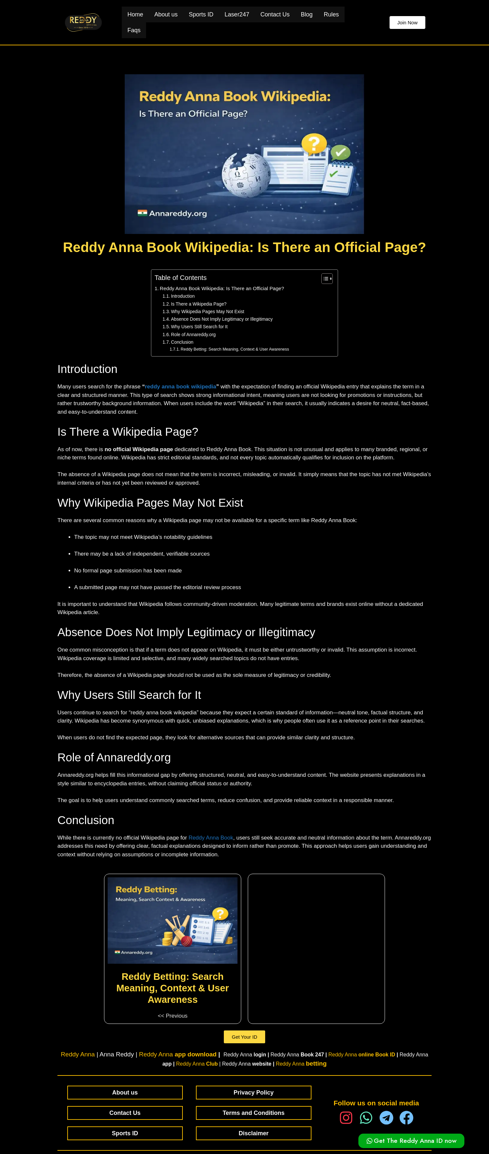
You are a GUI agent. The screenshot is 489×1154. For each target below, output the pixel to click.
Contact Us (274, 14)
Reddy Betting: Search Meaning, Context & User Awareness (235, 349)
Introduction (183, 296)
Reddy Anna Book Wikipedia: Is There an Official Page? (222, 288)
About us (166, 14)
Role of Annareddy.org (193, 334)
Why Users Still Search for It (199, 326)
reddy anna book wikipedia (180, 386)
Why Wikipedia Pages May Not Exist (207, 311)
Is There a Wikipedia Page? (198, 304)
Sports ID (201, 14)
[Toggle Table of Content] (323, 278)
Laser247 (236, 14)
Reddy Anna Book (210, 838)
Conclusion (182, 342)
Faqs (133, 30)
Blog (306, 14)
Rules (331, 14)
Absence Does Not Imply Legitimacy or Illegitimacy (222, 319)
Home (135, 14)
